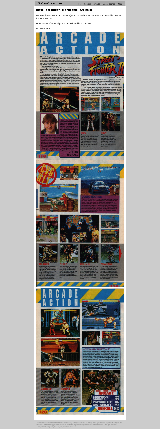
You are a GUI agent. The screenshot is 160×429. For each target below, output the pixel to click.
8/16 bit (87, 3)
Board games (109, 3)
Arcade (97, 3)
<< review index (43, 28)
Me (79, 3)
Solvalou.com (50, 3)
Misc (120, 3)
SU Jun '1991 (86, 23)
